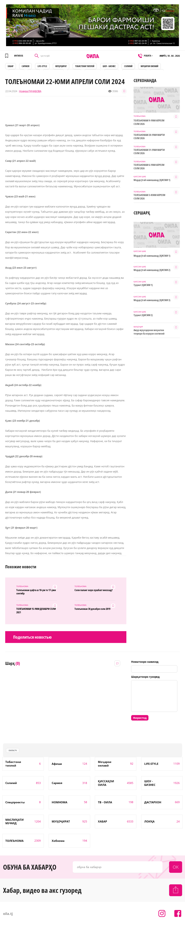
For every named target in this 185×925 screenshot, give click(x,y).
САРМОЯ (25, 66)
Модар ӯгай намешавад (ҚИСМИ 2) (152, 270)
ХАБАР (10, 66)
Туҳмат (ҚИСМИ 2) (143, 315)
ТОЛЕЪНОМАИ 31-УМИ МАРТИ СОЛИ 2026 (149, 151)
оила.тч (13, 750)
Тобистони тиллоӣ (84, 66)
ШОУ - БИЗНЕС (109, 66)
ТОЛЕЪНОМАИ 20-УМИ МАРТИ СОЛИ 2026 (149, 136)
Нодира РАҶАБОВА (30, 91)
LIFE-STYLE (42, 66)
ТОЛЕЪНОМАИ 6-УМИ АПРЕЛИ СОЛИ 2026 (149, 166)
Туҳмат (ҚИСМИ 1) (143, 285)
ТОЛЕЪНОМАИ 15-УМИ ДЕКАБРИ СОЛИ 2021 (36, 610)
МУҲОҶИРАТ (61, 66)
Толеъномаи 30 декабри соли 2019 (92, 609)
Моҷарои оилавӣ (149, 66)
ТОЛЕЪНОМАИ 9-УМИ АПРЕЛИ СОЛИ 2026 (149, 122)
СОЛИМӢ (128, 66)
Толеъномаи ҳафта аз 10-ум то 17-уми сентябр (36, 591)
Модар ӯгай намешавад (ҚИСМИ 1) (152, 180)
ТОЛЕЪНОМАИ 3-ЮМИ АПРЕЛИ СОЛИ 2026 (149, 196)
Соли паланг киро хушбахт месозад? (94, 590)
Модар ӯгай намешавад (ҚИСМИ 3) (152, 300)
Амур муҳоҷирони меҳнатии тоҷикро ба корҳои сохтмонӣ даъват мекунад (149, 331)
